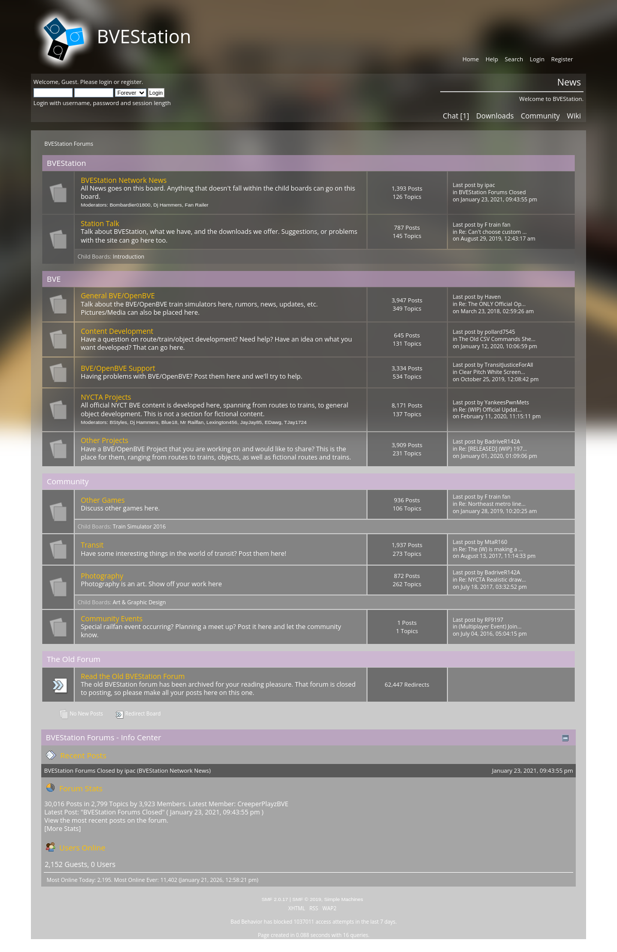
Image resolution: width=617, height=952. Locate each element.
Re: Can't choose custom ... (493, 231)
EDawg (273, 422)
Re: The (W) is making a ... (491, 549)
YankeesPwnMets (507, 402)
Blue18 (169, 422)
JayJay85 (251, 422)
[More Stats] (62, 828)
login (105, 82)
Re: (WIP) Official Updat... (490, 409)
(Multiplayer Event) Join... (490, 626)
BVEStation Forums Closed (492, 192)
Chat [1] (456, 116)
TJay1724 (295, 422)
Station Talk (100, 223)
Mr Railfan (192, 422)
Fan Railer (196, 205)
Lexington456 (222, 422)
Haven (493, 296)
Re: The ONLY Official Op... (492, 304)
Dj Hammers (167, 205)
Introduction (128, 256)
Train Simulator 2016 (139, 526)
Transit (92, 545)
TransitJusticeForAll (509, 364)
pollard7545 (500, 331)
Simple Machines (343, 899)
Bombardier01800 (130, 205)
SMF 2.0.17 (274, 899)
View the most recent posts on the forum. (106, 820)
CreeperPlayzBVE (263, 804)
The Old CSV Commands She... (497, 339)
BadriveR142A (502, 441)
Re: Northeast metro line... (492, 503)
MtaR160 (496, 542)
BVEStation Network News (124, 180)
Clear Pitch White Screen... (492, 372)
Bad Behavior (246, 921)
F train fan (497, 224)
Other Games (103, 500)
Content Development (117, 331)
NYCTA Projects (106, 397)
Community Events (112, 618)
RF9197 (494, 619)
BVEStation (144, 36)
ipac (490, 185)
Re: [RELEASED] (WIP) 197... (493, 448)
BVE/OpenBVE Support (118, 368)
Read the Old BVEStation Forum (133, 676)
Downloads (495, 116)
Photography (102, 576)
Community (540, 116)
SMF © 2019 (306, 899)
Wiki (574, 116)
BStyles (118, 422)
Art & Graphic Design (139, 602)
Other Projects (104, 440)
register (131, 82)
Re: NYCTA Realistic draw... (492, 579)
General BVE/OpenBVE (118, 295)
